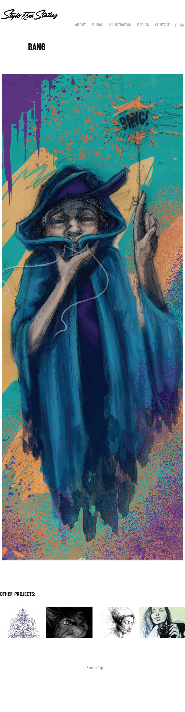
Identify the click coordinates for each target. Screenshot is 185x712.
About (80, 25)
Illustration (120, 25)
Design (143, 25)
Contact (162, 25)
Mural (97, 25)
